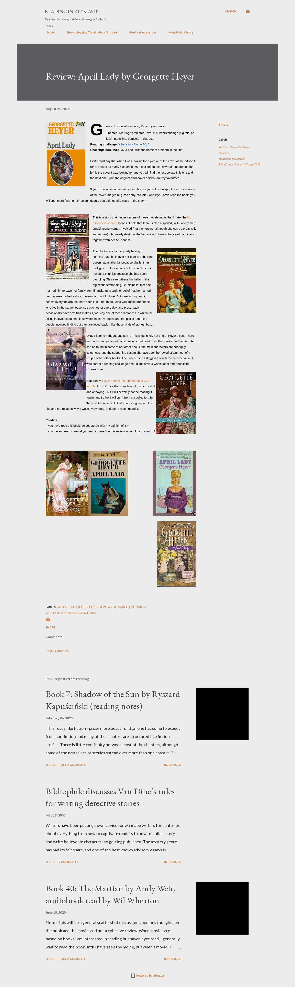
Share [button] (223, 124)
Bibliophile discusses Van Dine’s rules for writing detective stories (110, 797)
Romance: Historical (231, 158)
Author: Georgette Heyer (234, 147)
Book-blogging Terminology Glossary (90, 32)
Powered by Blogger (147, 975)
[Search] (230, 11)
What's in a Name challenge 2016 (239, 164)
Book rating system (140, 32)
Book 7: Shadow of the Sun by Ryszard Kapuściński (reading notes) (113, 700)
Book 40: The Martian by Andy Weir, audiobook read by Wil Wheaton (110, 894)
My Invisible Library (178, 32)
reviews (224, 153)
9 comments (68, 861)
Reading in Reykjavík (72, 11)
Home (49, 32)
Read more (172, 764)
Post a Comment (57, 650)
